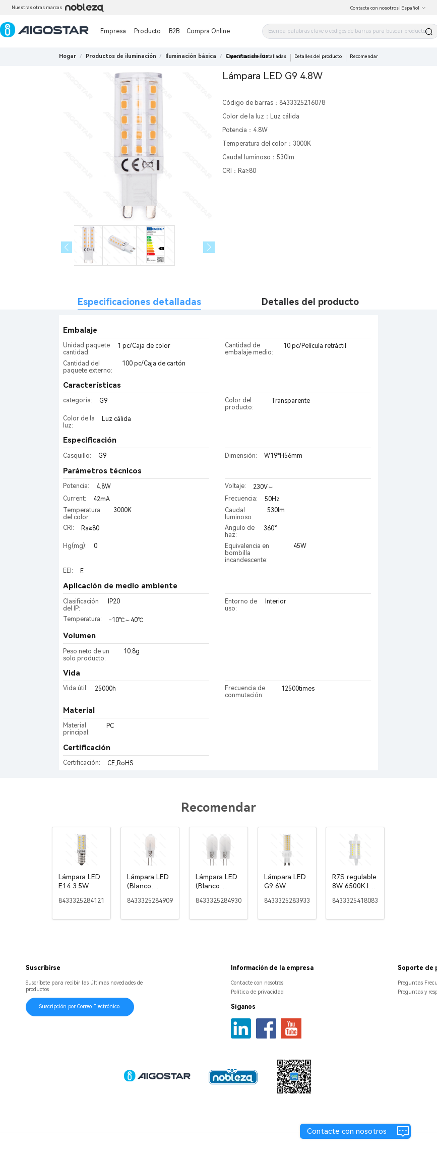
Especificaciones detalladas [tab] (139, 301)
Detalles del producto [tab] (310, 301)
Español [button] (413, 8)
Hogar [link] (67, 56)
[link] (121, 56)
